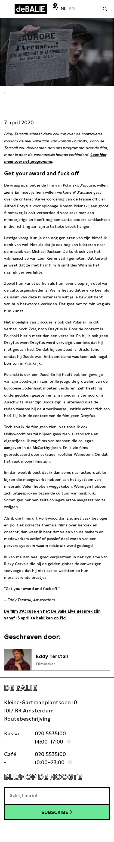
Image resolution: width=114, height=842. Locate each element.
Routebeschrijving (27, 718)
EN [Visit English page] (72, 8)
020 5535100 (50, 733)
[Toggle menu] (6, 9)
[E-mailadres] (57, 795)
